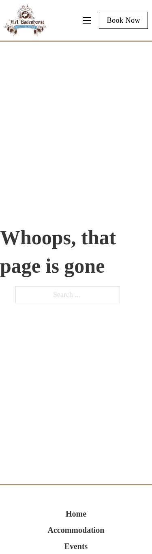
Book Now (123, 20)
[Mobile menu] (87, 20)
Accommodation (76, 530)
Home (76, 513)
